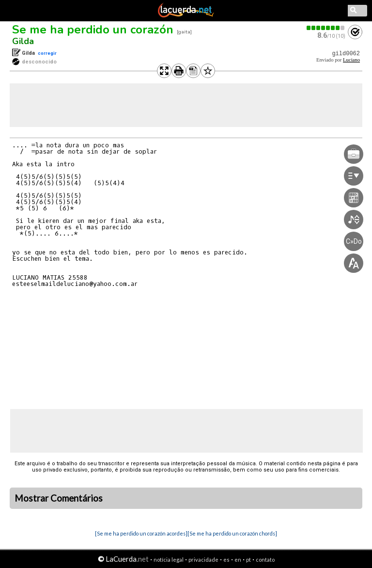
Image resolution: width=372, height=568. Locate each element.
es (226, 559)
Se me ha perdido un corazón (92, 29)
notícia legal (169, 559)
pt (248, 559)
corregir (47, 53)
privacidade (203, 559)
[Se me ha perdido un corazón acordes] (141, 533)
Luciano (351, 60)
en (237, 559)
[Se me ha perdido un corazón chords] (232, 533)
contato (265, 559)
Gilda (23, 41)
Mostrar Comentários (59, 498)
